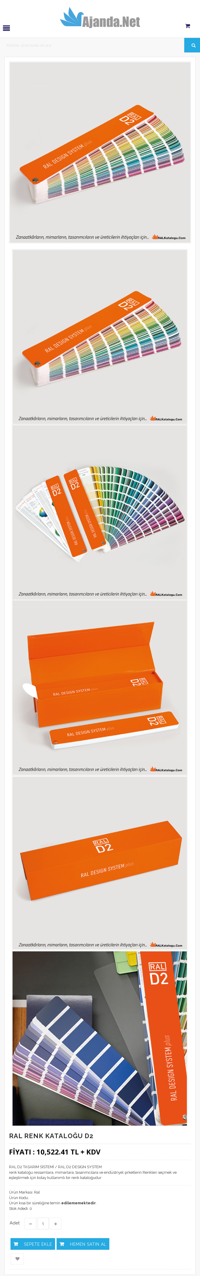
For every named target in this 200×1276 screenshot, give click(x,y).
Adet (15, 1223)
